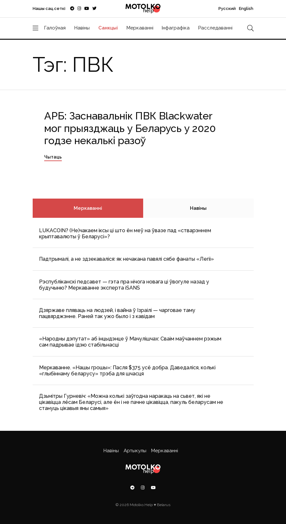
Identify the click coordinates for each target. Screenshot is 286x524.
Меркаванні (140, 28)
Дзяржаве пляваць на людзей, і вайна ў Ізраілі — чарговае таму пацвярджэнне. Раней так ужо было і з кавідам (117, 313)
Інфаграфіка (176, 28)
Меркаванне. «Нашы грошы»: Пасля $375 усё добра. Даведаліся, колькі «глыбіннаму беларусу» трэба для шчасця (127, 370)
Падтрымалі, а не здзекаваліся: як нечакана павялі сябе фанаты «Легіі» (126, 259)
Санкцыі (108, 28)
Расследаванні (215, 28)
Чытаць (53, 157)
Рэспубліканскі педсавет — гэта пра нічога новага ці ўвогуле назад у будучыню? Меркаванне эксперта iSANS (124, 285)
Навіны (82, 28)
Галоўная (55, 28)
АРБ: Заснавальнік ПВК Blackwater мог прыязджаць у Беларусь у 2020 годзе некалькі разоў (130, 128)
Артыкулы (135, 451)
